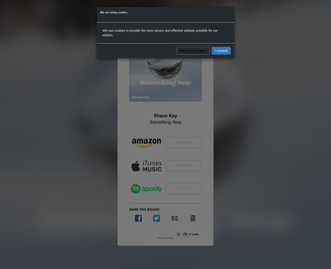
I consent (221, 51)
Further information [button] (193, 51)
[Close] (229, 16)
